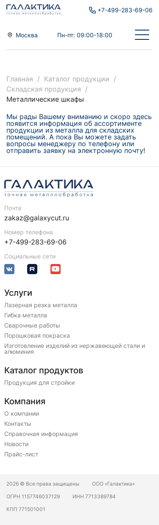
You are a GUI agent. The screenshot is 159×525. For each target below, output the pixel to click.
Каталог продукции (76, 79)
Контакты (17, 424)
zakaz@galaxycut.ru (36, 218)
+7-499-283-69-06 (35, 242)
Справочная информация (41, 434)
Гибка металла (25, 315)
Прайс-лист (21, 454)
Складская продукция (43, 89)
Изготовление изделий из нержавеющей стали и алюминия (74, 349)
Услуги (18, 293)
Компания (24, 401)
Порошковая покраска (37, 336)
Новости (16, 444)
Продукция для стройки (39, 383)
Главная (19, 79)
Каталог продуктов (43, 370)
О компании (21, 414)
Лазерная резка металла (40, 305)
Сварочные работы (32, 325)
